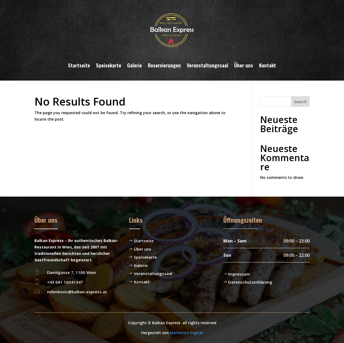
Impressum (239, 274)
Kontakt (267, 65)
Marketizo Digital (186, 332)
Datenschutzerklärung (250, 282)
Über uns (243, 65)
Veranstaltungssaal (207, 65)
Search (300, 101)
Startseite (79, 65)
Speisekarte (108, 65)
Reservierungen (164, 65)
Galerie (134, 65)
